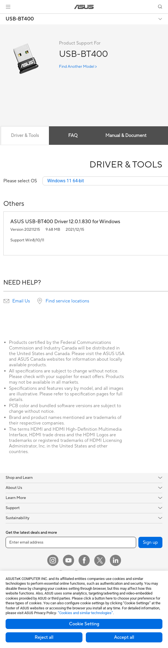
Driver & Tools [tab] (25, 135)
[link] (84, 7)
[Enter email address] (71, 542)
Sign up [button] (150, 542)
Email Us (21, 301)
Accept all (124, 637)
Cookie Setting (84, 624)
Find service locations (67, 301)
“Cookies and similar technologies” (85, 613)
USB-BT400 (20, 19)
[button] (8, 6)
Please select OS (20, 181)
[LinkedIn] (115, 560)
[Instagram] (52, 560)
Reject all (44, 637)
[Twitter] (99, 560)
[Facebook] (84, 560)
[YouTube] (68, 560)
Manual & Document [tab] (125, 135)
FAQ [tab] (72, 135)
